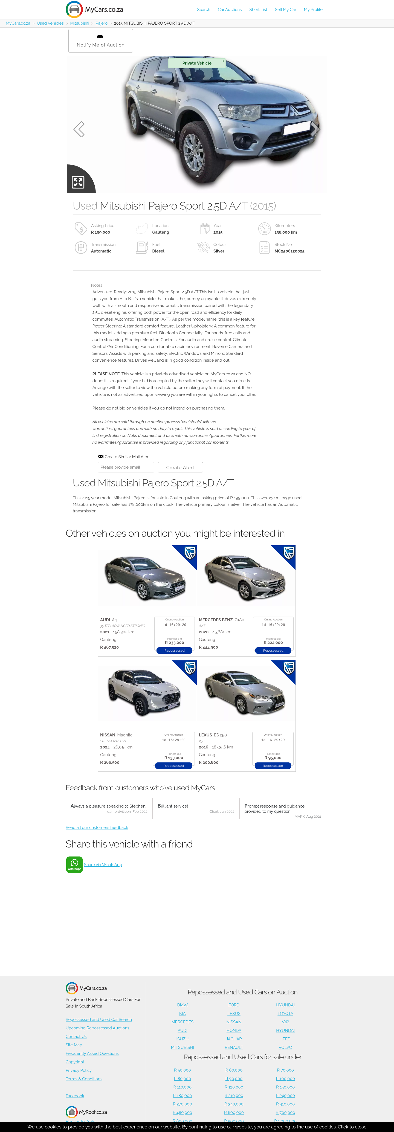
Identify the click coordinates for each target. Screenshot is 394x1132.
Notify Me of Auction (101, 41)
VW (285, 1022)
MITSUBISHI (182, 1047)
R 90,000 (234, 1078)
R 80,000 (182, 1078)
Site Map (74, 1045)
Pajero (101, 23)
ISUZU (182, 1039)
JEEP (285, 1039)
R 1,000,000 (285, 1121)
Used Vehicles (50, 23)
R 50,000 (182, 1070)
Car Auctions (230, 9)
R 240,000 (285, 1095)
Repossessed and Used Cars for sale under (243, 1057)
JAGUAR (234, 1039)
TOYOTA (285, 1013)
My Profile (313, 9)
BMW (182, 1005)
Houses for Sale (86, 1115)
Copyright (75, 1062)
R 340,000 (234, 1104)
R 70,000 (285, 1070)
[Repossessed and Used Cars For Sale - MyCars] (97, 9)
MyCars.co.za (18, 23)
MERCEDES (182, 1022)
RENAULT (234, 1047)
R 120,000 (234, 1087)
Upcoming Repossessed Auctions (97, 1028)
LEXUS (234, 1013)
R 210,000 (234, 1095)
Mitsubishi (79, 23)
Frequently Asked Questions (92, 1053)
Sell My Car (285, 9)
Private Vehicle (203, 62)
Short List (258, 9)
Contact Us (76, 1036)
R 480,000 (182, 1112)
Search (203, 9)
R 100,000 (285, 1078)
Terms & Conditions (84, 1078)
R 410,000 (285, 1104)
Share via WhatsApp (103, 864)
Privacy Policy (79, 1070)
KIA (182, 1013)
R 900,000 (234, 1121)
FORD (233, 1005)
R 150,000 (285, 1087)
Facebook (75, 1095)
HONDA (234, 1030)
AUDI (182, 1030)
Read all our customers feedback (97, 827)
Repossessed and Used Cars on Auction (242, 992)
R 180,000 (182, 1095)
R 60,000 (234, 1070)
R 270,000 (182, 1104)
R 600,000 (234, 1112)
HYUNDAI (285, 1005)
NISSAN (234, 1022)
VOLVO (285, 1047)
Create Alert (180, 467)
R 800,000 (182, 1121)
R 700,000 (285, 1112)
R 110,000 (182, 1087)
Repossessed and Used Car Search (99, 1019)
